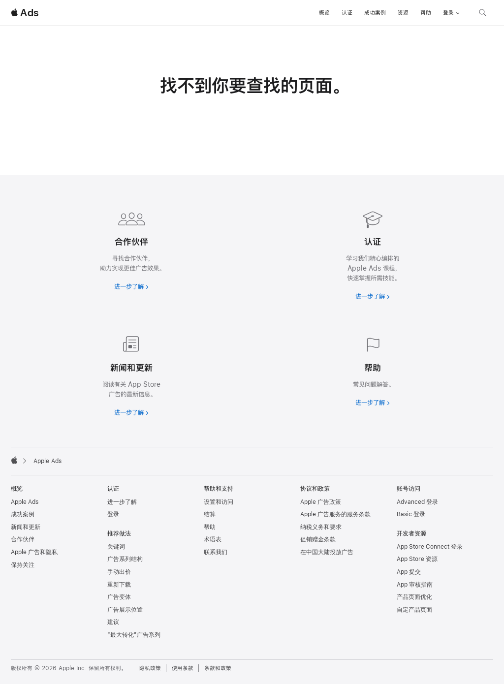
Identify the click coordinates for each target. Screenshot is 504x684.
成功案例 (375, 13)
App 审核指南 (415, 584)
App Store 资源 (417, 559)
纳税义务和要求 (321, 527)
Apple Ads (24, 501)
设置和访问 (218, 501)
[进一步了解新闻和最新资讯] (131, 374)
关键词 (116, 546)
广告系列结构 (125, 559)
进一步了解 (122, 501)
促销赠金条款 (318, 539)
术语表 (212, 539)
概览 (324, 13)
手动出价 (119, 571)
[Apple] (14, 460)
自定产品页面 (414, 609)
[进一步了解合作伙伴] (131, 248)
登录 (113, 514)
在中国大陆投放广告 (326, 552)
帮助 (425, 13)
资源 (403, 13)
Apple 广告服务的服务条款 (335, 514)
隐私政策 (150, 668)
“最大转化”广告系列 (133, 634)
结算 (210, 514)
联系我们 (215, 552)
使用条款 (182, 668)
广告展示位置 (125, 609)
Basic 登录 (411, 514)
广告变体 (119, 596)
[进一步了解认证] (372, 253)
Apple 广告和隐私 (34, 552)
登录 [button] (451, 13)
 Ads (24, 13)
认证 (347, 13)
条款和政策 (217, 668)
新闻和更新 (25, 527)
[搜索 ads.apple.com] (482, 14)
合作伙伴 (22, 539)
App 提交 (409, 571)
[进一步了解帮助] (372, 369)
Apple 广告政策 (320, 501)
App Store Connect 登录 (430, 546)
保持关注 (22, 564)
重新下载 (119, 584)
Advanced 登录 (417, 501)
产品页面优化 (414, 596)
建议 (113, 622)
